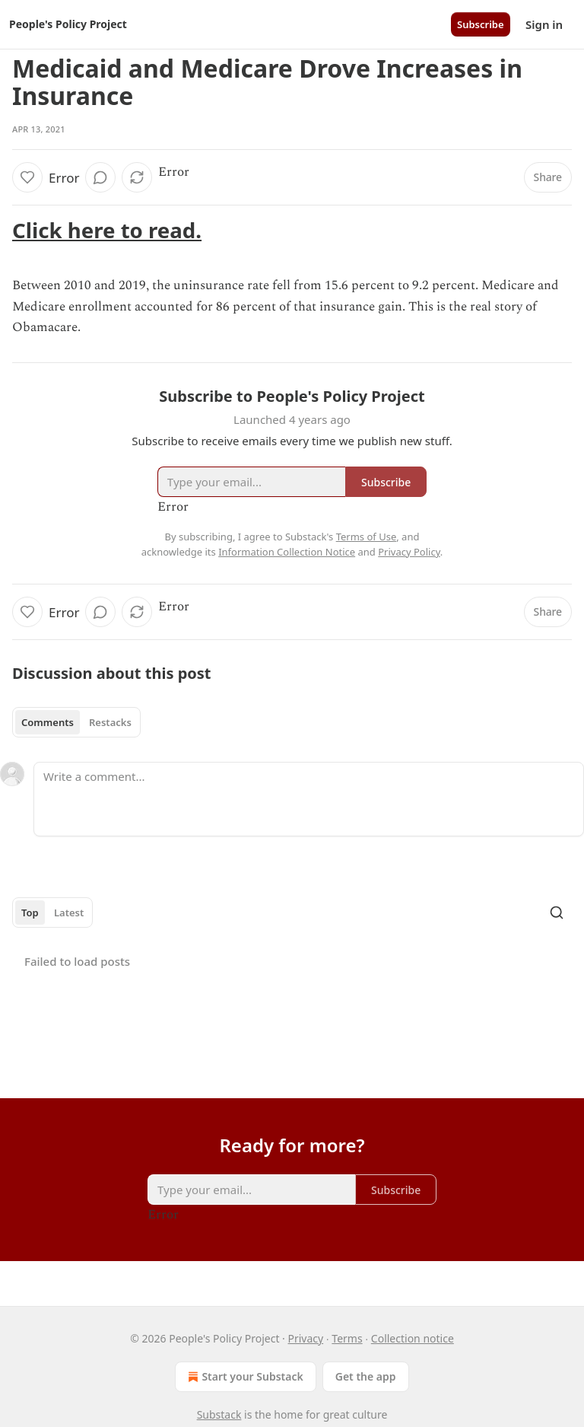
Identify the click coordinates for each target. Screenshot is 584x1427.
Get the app (365, 1376)
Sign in (544, 24)
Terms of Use (366, 536)
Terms (347, 1338)
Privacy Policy (409, 552)
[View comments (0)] (100, 177)
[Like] (27, 177)
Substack (219, 1414)
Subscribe (480, 24)
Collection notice (412, 1338)
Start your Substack (244, 1376)
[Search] (556, 912)
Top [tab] (30, 912)
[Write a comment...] (308, 799)
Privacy (305, 1338)
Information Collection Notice (286, 552)
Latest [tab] (69, 912)
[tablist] (76, 722)
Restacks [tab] (110, 722)
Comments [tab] (47, 722)
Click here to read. (107, 229)
